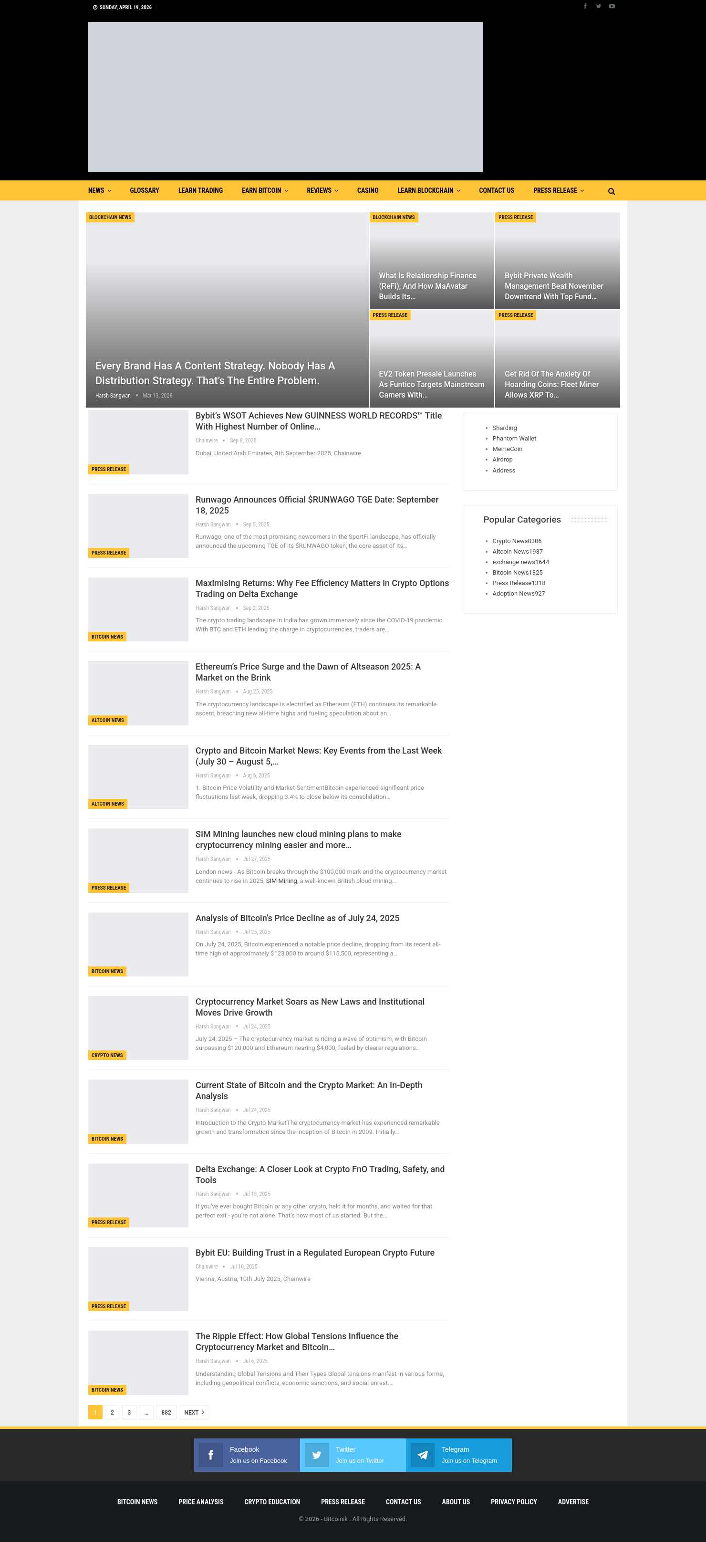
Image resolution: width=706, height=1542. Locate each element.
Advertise (573, 1502)
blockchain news (110, 217)
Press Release (555, 190)
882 (166, 1412)
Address (504, 470)
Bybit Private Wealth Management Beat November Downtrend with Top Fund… (554, 286)
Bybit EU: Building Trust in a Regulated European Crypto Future (315, 1253)
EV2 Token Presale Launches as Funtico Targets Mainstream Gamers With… (432, 384)
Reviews (319, 190)
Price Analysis (200, 1502)
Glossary (144, 190)
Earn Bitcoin (261, 190)
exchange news (521, 562)
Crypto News (107, 1055)
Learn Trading (200, 190)
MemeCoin (508, 448)
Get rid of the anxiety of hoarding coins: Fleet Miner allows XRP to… (552, 384)
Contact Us (497, 190)
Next (194, 1412)
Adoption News (519, 593)
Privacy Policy (514, 1502)
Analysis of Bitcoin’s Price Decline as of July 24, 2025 (297, 918)
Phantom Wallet (515, 438)
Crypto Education (272, 1502)
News (96, 190)
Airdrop (503, 459)
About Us (456, 1502)
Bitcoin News (107, 637)
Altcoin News (108, 720)
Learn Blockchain (426, 190)
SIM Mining (281, 880)
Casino (368, 190)
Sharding (505, 427)
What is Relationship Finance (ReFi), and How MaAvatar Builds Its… (428, 286)
